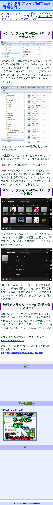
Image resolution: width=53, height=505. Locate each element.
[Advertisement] (24, 474)
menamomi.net (35, 503)
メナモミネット (11, 13)
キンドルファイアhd (37, 13)
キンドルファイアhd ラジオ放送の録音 (26, 17)
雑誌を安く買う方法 (13, 410)
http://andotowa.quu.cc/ (12, 340)
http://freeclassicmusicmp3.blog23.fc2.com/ (22, 352)
